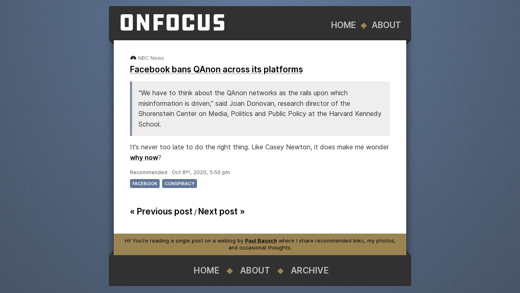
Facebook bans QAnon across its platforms (216, 69)
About (386, 25)
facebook (144, 183)
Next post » (221, 211)
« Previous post (161, 211)
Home (343, 25)
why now (144, 157)
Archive (310, 270)
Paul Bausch (261, 241)
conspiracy (180, 183)
